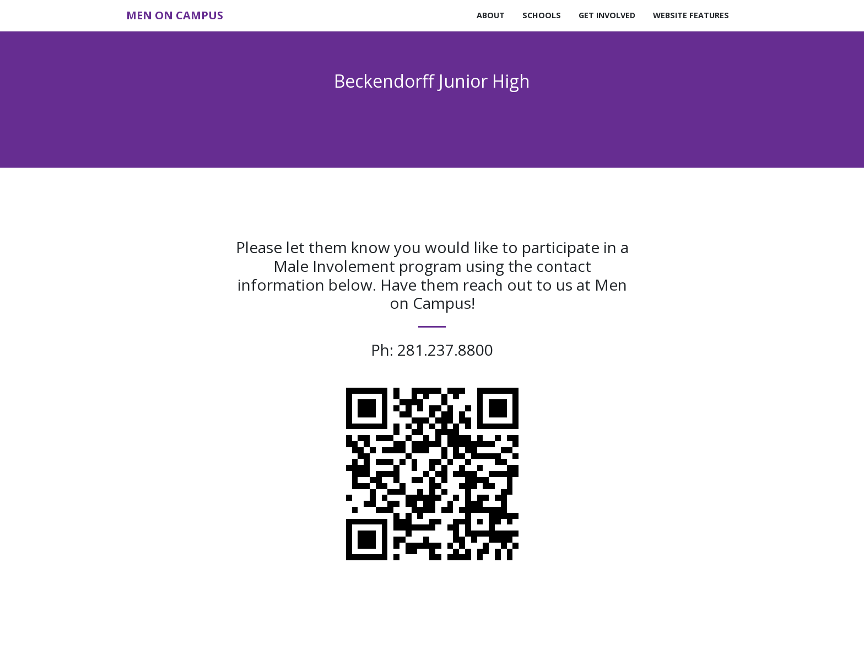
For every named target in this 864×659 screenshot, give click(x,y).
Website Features (691, 15)
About (491, 15)
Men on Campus (174, 15)
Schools (541, 15)
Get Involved (607, 15)
